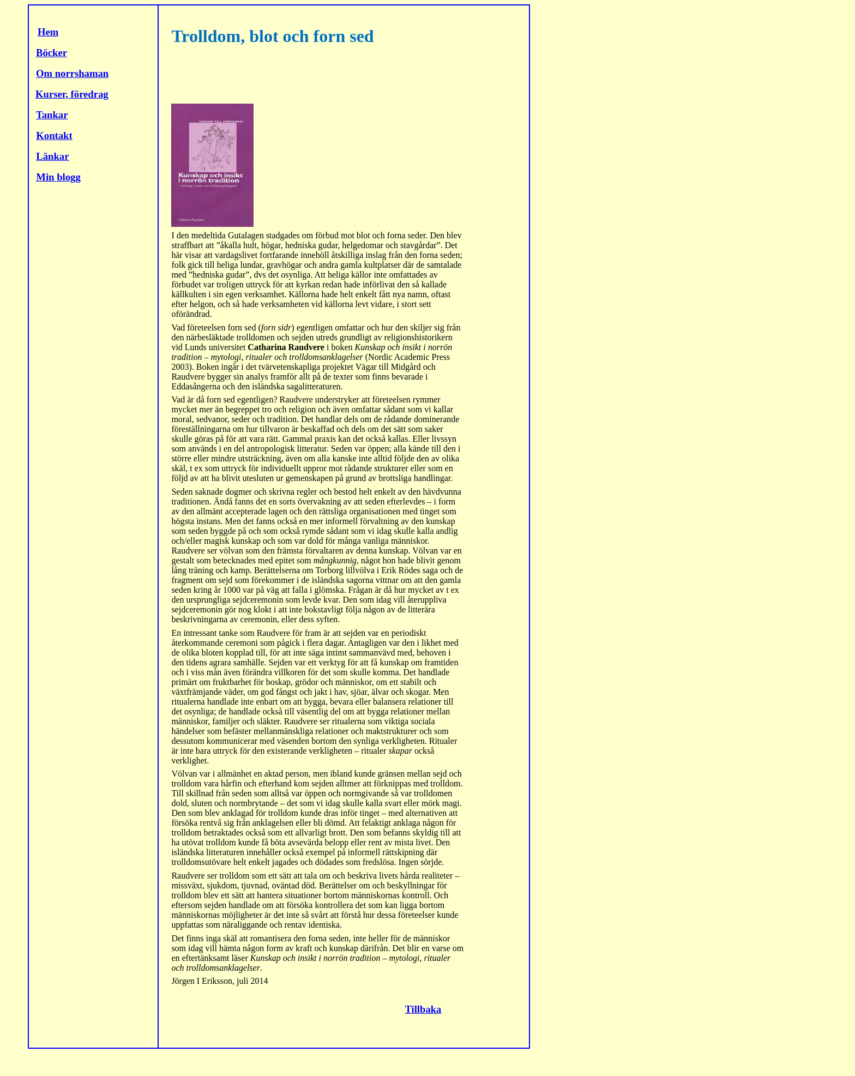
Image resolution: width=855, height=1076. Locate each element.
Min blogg (58, 177)
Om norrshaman (72, 73)
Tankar (52, 115)
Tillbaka (423, 1009)
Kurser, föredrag (72, 94)
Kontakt (54, 135)
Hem (48, 32)
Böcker (51, 52)
